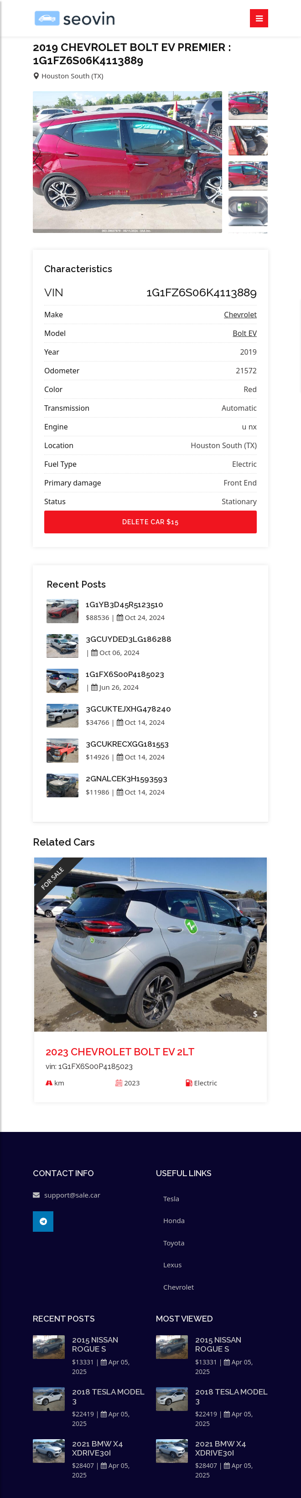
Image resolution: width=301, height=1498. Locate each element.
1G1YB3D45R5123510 (124, 604)
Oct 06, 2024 (115, 652)
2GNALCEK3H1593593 (126, 778)
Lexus (172, 1264)
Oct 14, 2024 (141, 722)
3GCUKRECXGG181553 (127, 744)
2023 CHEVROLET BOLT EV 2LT (120, 1051)
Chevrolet (240, 315)
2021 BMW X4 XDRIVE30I (97, 1448)
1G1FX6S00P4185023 (125, 674)
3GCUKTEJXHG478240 (128, 708)
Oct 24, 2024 (141, 617)
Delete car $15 (150, 522)
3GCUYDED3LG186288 (128, 639)
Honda (174, 1220)
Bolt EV (245, 333)
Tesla (171, 1198)
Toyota (174, 1242)
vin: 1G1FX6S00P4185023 (89, 1066)
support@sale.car (72, 1194)
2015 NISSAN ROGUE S (95, 1344)
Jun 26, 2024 (115, 687)
